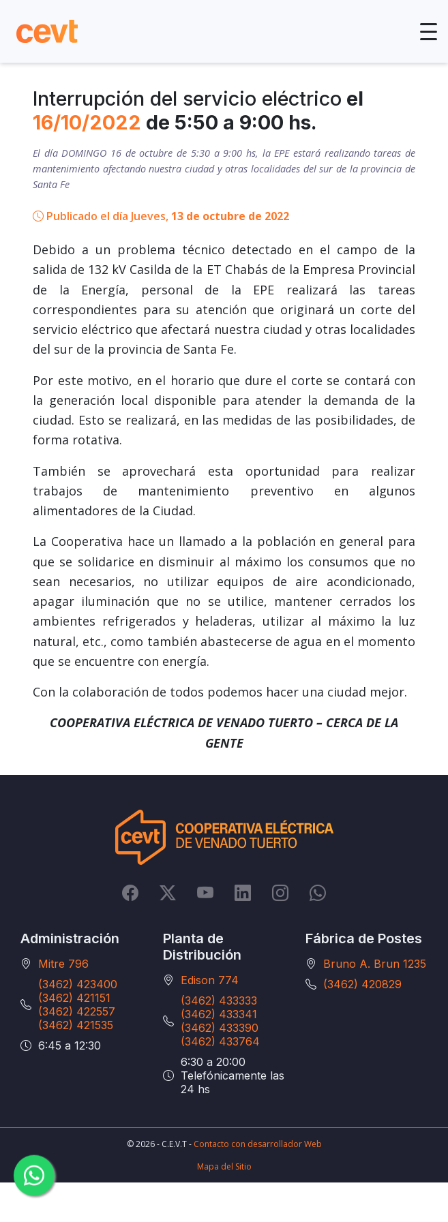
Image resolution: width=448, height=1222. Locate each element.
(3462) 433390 (219, 1028)
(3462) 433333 (219, 1000)
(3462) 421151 (74, 998)
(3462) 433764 (220, 1041)
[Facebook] (130, 893)
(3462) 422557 (76, 1011)
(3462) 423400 (77, 984)
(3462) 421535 (75, 1025)
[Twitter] (168, 893)
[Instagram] (280, 893)
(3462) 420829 (362, 984)
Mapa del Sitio (224, 1166)
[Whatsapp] (318, 893)
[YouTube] (205, 893)
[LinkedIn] (243, 893)
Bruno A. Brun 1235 (374, 964)
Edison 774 (210, 980)
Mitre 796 (63, 964)
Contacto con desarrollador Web (258, 1144)
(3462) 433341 (219, 1014)
